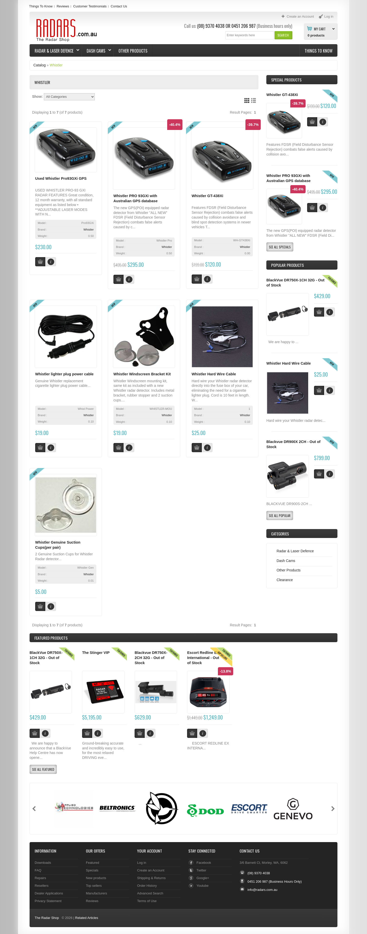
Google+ (202, 877)
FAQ (38, 869)
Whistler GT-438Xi (207, 196)
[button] (283, 35)
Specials (92, 869)
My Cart (320, 29)
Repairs (40, 877)
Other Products (133, 51)
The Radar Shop (47, 917)
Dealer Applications (49, 892)
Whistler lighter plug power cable (64, 374)
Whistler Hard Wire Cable (214, 374)
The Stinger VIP (96, 652)
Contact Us (119, 6)
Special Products (286, 80)
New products (96, 877)
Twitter (201, 869)
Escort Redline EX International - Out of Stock (203, 657)
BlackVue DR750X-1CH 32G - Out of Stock (46, 657)
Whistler (56, 65)
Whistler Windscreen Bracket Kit (142, 374)
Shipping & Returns (151, 877)
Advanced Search (150, 892)
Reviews (63, 6)
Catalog (39, 65)
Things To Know (41, 6)
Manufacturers (96, 892)
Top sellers (94, 885)
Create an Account (150, 869)
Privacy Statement (48, 900)
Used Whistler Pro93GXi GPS (61, 178)
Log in (141, 862)
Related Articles (86, 917)
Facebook (203, 862)
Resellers (41, 885)
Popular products (287, 265)
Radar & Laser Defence (54, 51)
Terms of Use (146, 900)
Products (51, 637)
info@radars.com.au (262, 889)
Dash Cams (96, 51)
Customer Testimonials (90, 6)
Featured (92, 862)
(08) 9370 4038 (211, 25)
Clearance (285, 580)
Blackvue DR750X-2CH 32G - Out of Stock (151, 657)
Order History (147, 885)
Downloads (43, 862)
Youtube (202, 885)
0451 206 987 (243, 25)
